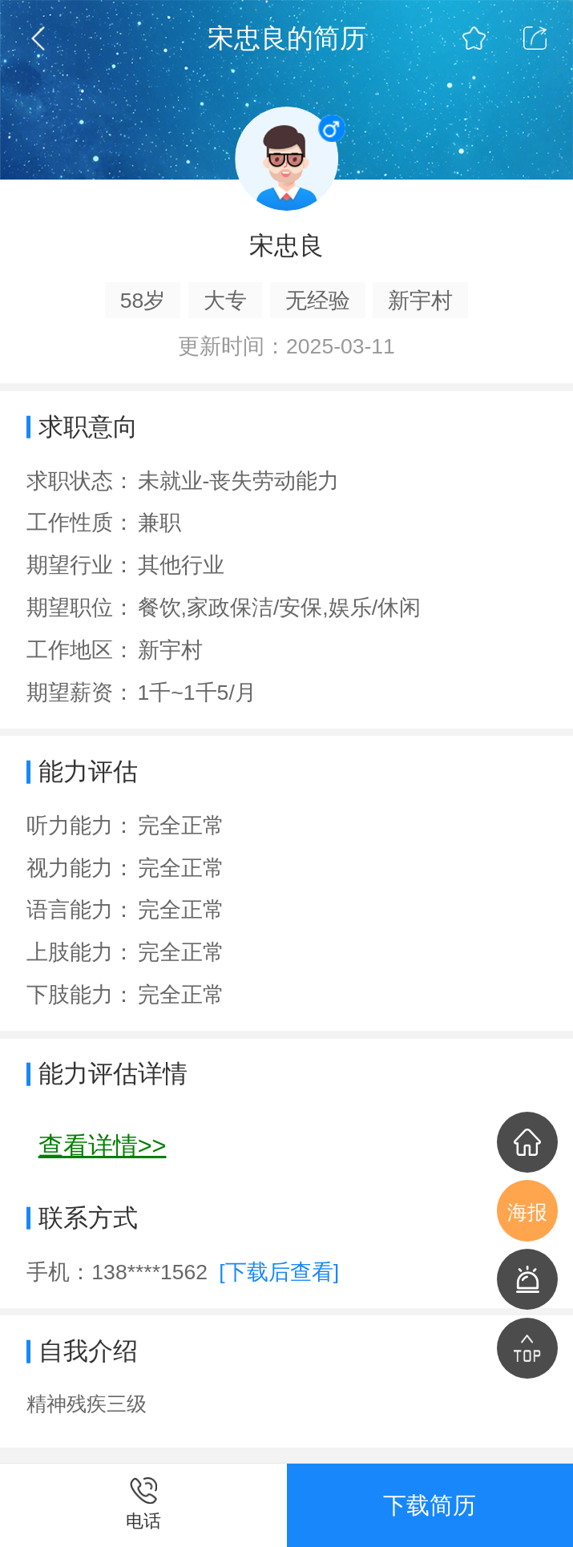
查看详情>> (102, 1145)
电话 (143, 1521)
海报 (527, 1212)
